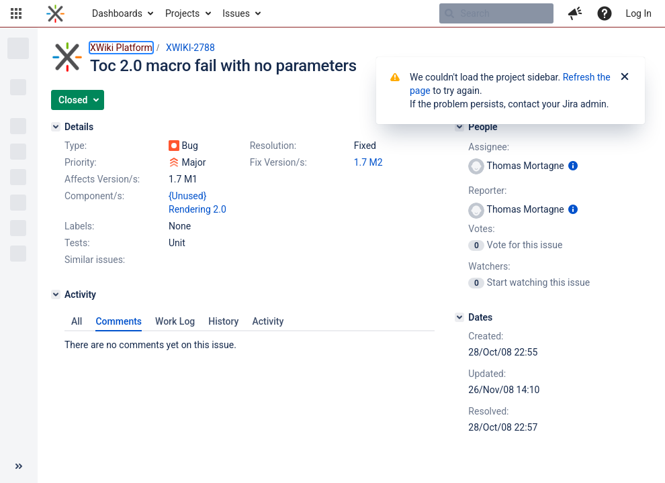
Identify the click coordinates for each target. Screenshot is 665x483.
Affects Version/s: (102, 179)
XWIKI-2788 (190, 47)
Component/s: (94, 196)
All (76, 321)
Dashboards (117, 13)
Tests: (77, 242)
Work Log (175, 321)
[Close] (624, 77)
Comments (118, 321)
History (223, 321)
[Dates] (459, 317)
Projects (182, 13)
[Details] (55, 126)
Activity (267, 321)
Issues (236, 13)
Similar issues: (94, 259)
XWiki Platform (121, 47)
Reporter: (487, 190)
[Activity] (55, 294)
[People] (459, 126)
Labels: (79, 226)
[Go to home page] (55, 13)
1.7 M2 (368, 162)
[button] (16, 13)
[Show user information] (573, 165)
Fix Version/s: (278, 162)
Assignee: (488, 147)
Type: (75, 145)
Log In (639, 13)
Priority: (80, 162)
